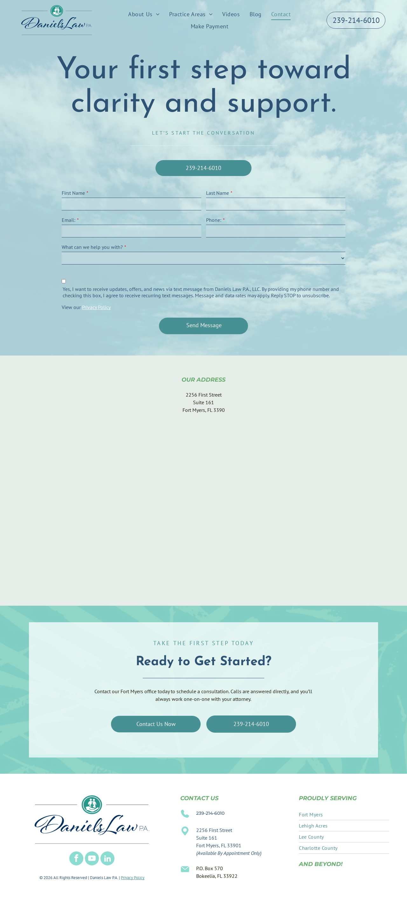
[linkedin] (107, 859)
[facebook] (76, 859)
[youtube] (92, 859)
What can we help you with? (92, 247)
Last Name (217, 193)
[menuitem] (143, 14)
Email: (68, 220)
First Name (73, 193)
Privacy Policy (96, 307)
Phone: (213, 220)
